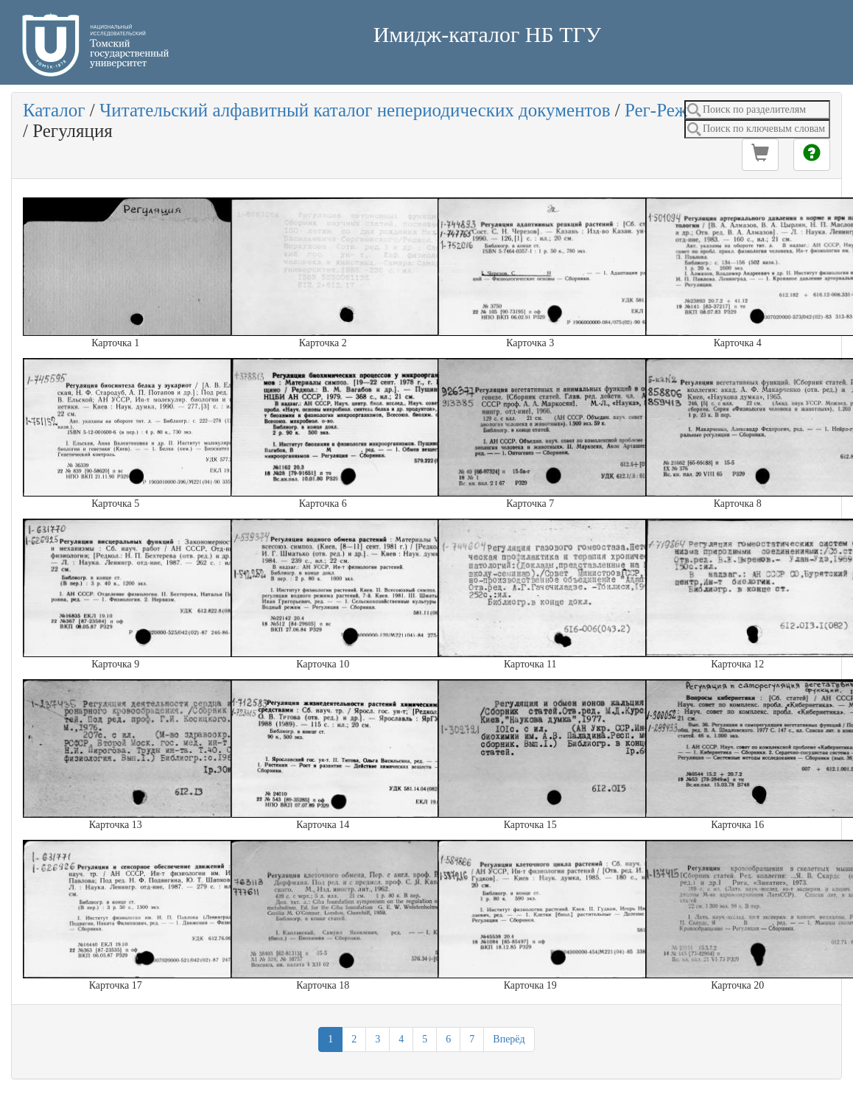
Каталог (54, 110)
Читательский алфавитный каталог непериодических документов (354, 110)
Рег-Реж (656, 110)
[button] (760, 154)
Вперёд (508, 1039)
